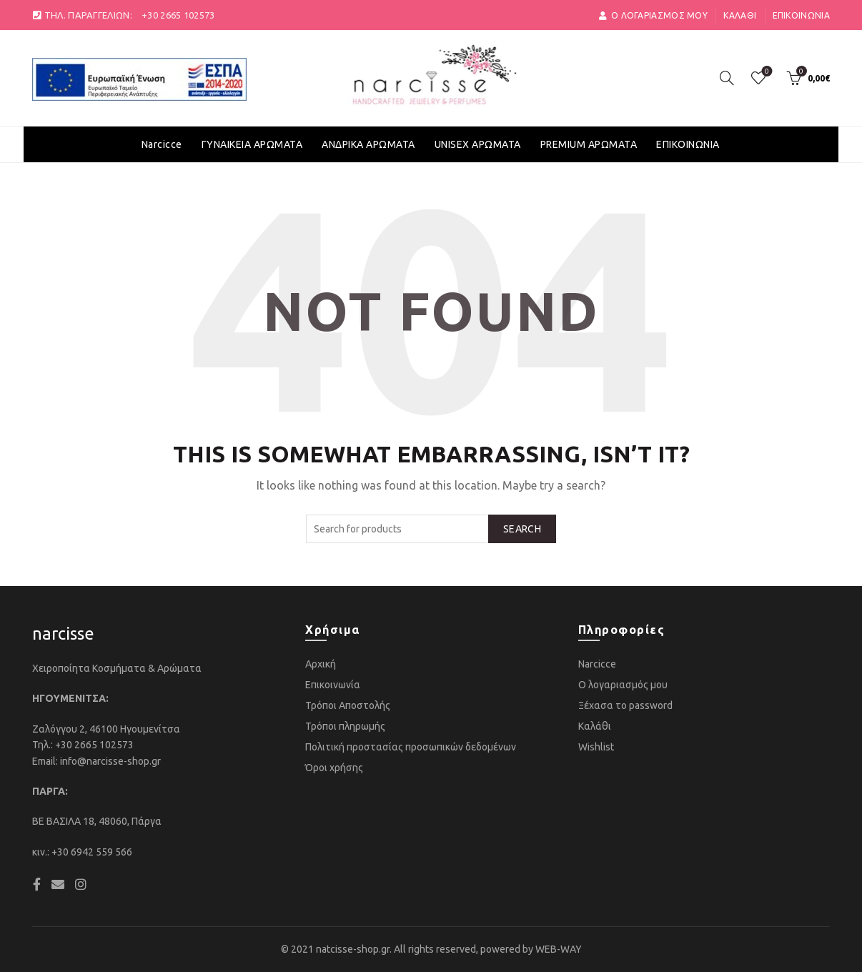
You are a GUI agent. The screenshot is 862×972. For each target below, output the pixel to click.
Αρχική (320, 664)
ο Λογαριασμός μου (653, 15)
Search (522, 529)
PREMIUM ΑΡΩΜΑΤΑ (589, 144)
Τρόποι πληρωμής (345, 726)
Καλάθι (739, 15)
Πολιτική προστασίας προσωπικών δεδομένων (410, 747)
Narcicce (162, 144)
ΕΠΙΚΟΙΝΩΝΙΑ (688, 144)
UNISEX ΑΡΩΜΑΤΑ (478, 144)
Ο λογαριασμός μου (623, 684)
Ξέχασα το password (625, 705)
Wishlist (596, 747)
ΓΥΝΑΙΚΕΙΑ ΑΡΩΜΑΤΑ (252, 144)
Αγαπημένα (765, 71)
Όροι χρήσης (334, 767)
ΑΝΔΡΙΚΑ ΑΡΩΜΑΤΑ (368, 144)
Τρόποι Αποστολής (347, 705)
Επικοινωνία (801, 15)
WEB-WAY (558, 949)
